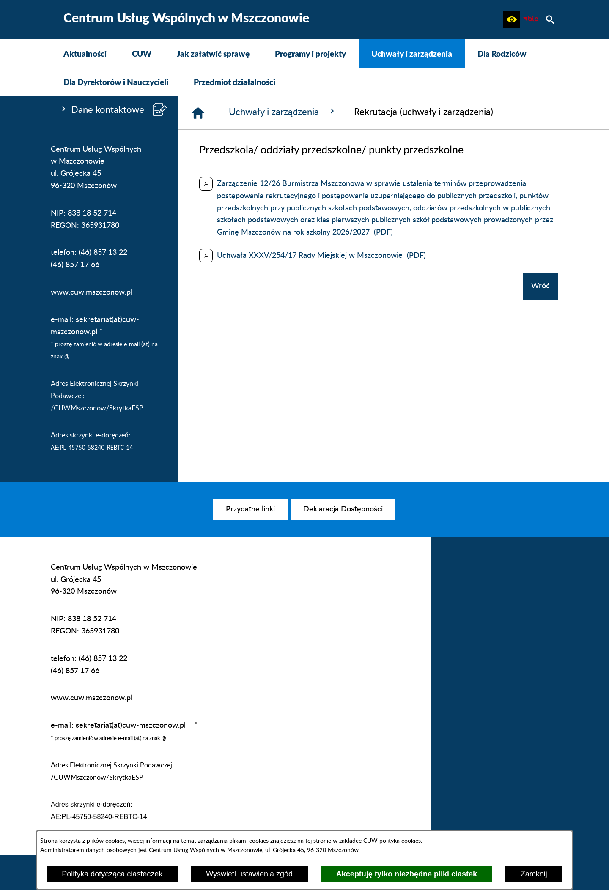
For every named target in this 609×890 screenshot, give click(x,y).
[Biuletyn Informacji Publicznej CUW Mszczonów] (530, 19)
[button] (511, 19)
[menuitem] (85, 53)
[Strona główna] (198, 112)
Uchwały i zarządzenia (283, 111)
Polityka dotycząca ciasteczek (112, 874)
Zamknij (534, 874)
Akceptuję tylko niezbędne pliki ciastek (406, 874)
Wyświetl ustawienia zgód (249, 874)
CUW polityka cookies (392, 841)
